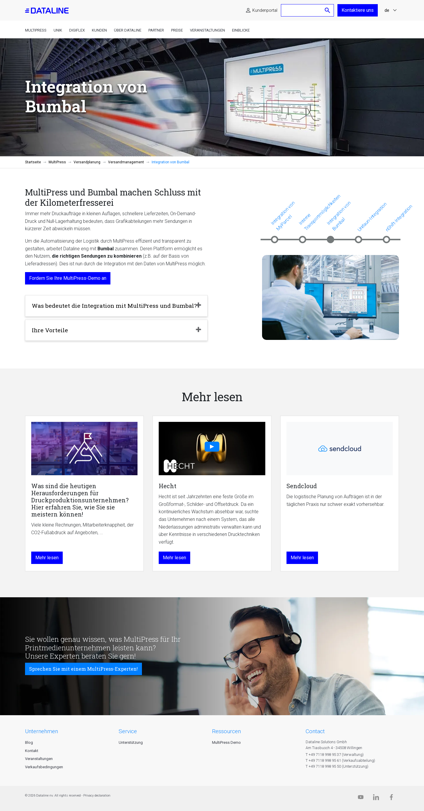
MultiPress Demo (226, 742)
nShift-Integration (398, 218)
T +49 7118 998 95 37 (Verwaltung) (335, 754)
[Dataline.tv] (360, 798)
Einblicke (241, 30)
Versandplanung (87, 162)
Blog (29, 742)
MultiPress (36, 30)
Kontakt (31, 751)
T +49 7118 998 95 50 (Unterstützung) (337, 766)
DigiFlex (77, 30)
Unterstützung (131, 742)
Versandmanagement (126, 162)
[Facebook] (391, 798)
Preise (177, 30)
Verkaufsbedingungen (44, 767)
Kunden (99, 30)
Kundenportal (264, 10)
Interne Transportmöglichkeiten (319, 212)
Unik (58, 30)
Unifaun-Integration (372, 217)
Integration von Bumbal (339, 215)
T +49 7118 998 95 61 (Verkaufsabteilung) (340, 760)
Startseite (33, 162)
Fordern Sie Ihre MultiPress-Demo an (67, 278)
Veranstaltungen (207, 30)
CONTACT (315, 731)
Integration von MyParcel (283, 215)
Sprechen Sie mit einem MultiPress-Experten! (83, 669)
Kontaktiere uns (358, 10)
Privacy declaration (96, 795)
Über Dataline (127, 30)
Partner (156, 30)
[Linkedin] (376, 798)
